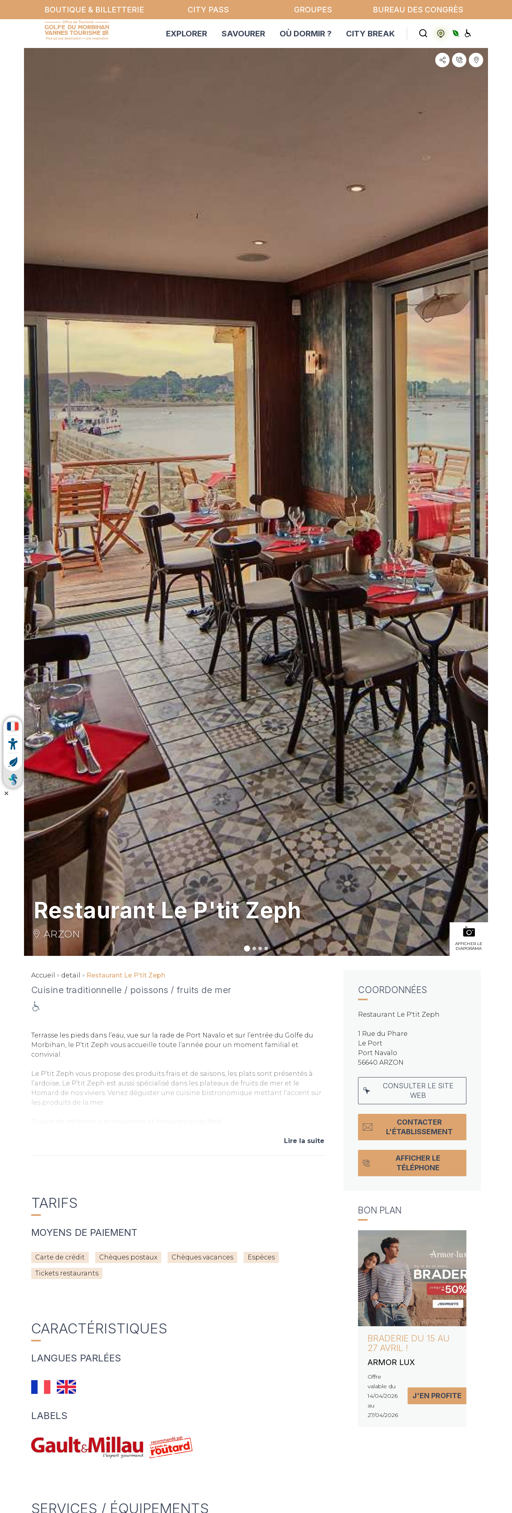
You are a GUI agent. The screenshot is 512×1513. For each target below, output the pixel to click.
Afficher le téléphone (401, 1163)
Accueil (43, 975)
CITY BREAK (370, 33)
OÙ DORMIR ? (306, 33)
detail (70, 975)
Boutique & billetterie (94, 9)
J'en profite (437, 1395)
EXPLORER (186, 33)
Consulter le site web (408, 1090)
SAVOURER (243, 33)
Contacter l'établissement (408, 1127)
